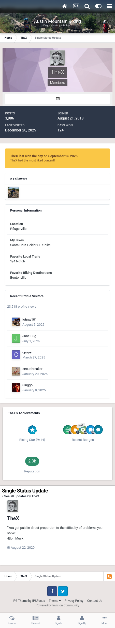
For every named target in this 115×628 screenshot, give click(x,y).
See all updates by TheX (20, 496)
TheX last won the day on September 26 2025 (44, 156)
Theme (55, 601)
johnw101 (29, 319)
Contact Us (94, 601)
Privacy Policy (74, 601)
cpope (27, 352)
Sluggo (27, 385)
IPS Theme (20, 601)
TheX (13, 518)
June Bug (29, 336)
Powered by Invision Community (57, 605)
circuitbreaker (32, 369)
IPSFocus (38, 601)
